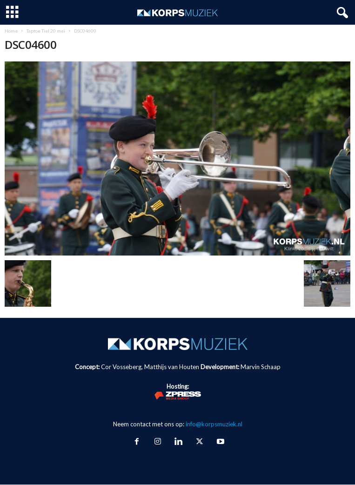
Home (11, 31)
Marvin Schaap (261, 366)
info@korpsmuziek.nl (214, 424)
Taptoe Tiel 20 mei (46, 31)
